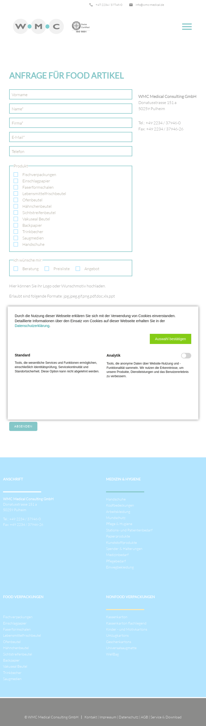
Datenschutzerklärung (32, 326)
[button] (170, 339)
